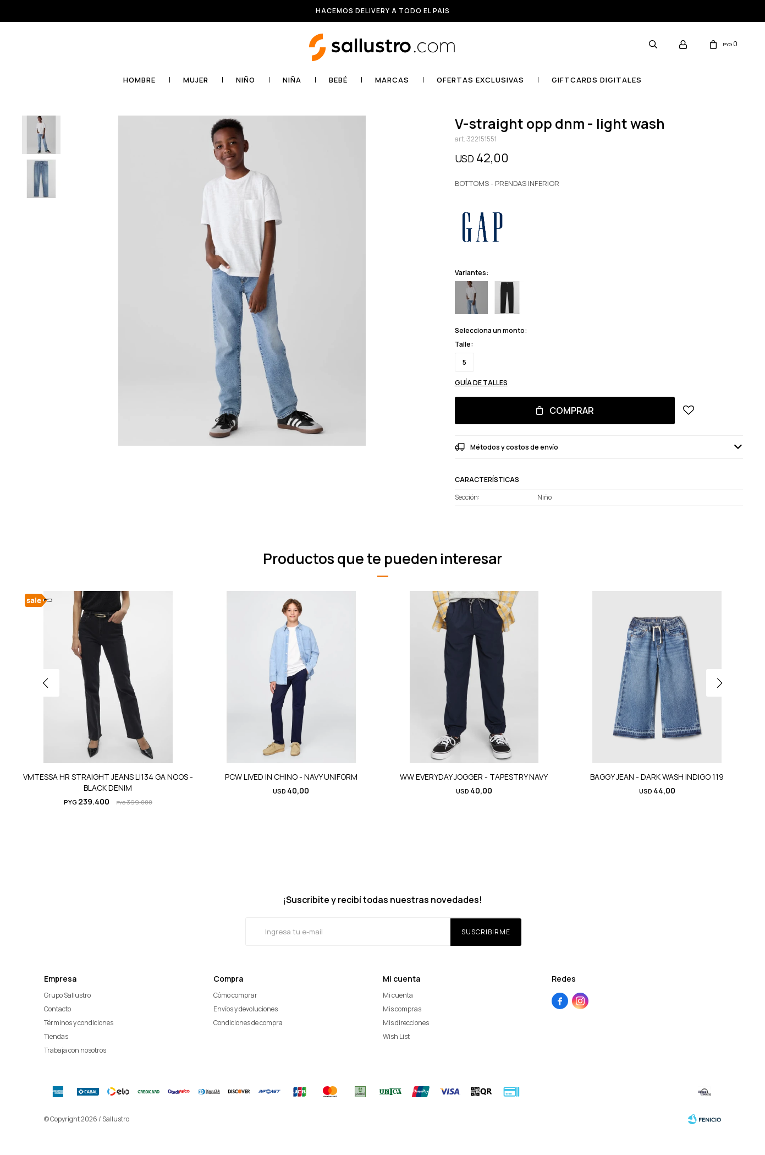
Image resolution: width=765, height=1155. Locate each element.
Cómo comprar (235, 995)
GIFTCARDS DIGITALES (597, 80)
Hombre (139, 80)
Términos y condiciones (78, 1022)
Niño (245, 80)
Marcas (392, 80)
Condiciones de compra (248, 1022)
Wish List (396, 1036)
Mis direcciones (406, 1022)
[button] (724, 705)
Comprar (571, 410)
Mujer (195, 80)
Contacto (57, 1009)
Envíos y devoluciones (245, 1009)
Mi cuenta (398, 995)
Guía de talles (481, 382)
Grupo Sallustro (67, 995)
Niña (292, 80)
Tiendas (56, 1036)
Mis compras (402, 1009)
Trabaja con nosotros (75, 1050)
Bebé (338, 80)
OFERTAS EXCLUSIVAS (480, 80)
